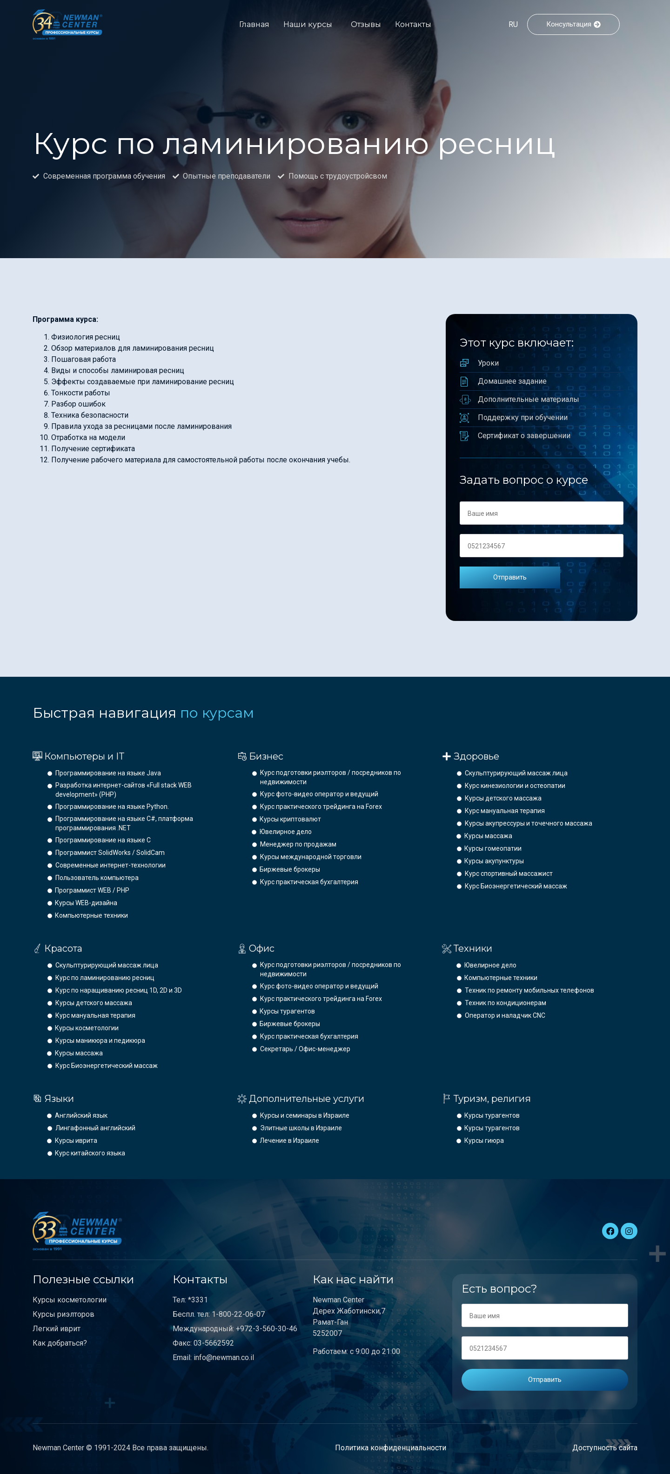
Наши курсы (307, 24)
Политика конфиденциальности (390, 1447)
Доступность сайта (604, 1447)
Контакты (413, 24)
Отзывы (366, 24)
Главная (254, 24)
